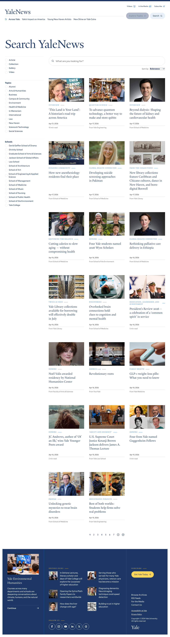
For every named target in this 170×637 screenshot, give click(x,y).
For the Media (137, 601)
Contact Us (136, 604)
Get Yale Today (142, 574)
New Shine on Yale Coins (85, 19)
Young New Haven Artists (59, 19)
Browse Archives (139, 594)
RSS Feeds (136, 598)
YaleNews (18, 12)
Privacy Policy (136, 614)
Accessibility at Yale (139, 610)
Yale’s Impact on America (33, 19)
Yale (135, 628)
